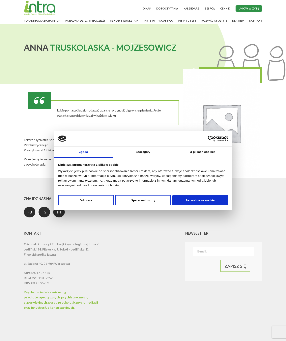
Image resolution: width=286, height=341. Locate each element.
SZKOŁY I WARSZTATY (124, 20)
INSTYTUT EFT (187, 20)
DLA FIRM (238, 20)
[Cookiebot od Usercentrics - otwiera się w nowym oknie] (210, 139)
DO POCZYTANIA (167, 8)
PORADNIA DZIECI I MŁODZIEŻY (85, 20)
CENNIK (225, 8)
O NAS (147, 8)
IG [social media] (44, 212)
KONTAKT (255, 20)
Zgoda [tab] (83, 151)
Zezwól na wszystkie (200, 200)
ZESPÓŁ (210, 8)
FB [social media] (29, 212)
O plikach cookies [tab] (202, 151)
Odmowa (86, 200)
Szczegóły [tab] (143, 151)
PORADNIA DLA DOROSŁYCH (42, 20)
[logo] (40, 14)
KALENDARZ (191, 8)
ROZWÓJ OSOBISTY (214, 20)
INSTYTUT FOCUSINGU (158, 20)
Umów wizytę (249, 8)
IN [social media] (59, 212)
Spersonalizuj (143, 200)
